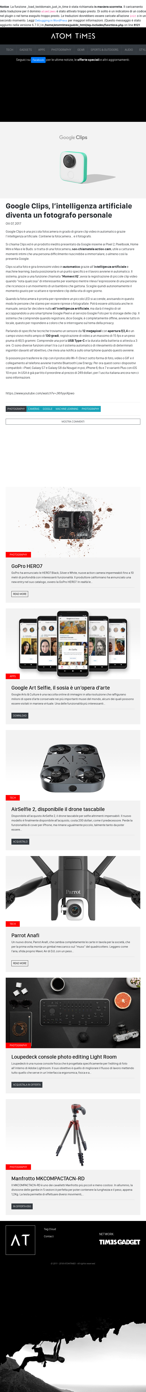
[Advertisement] (73, 91)
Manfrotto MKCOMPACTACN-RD (48, 1178)
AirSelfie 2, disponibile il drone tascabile (58, 809)
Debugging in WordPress (51, 20)
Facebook (38, 60)
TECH (9, 50)
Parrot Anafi (25, 935)
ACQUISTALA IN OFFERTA (27, 1084)
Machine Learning (67, 409)
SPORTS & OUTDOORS (104, 50)
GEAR (80, 50)
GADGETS (26, 50)
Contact (49, 1236)
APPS (41, 50)
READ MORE (19, 594)
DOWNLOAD (20, 715)
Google (47, 409)
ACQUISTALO (20, 841)
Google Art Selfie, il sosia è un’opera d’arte (60, 687)
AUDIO (129, 50)
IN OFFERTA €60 (22, 1206)
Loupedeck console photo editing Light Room (64, 1057)
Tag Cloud (50, 1229)
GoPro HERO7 (27, 566)
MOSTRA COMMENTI (73, 421)
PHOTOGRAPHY (61, 50)
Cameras (33, 409)
